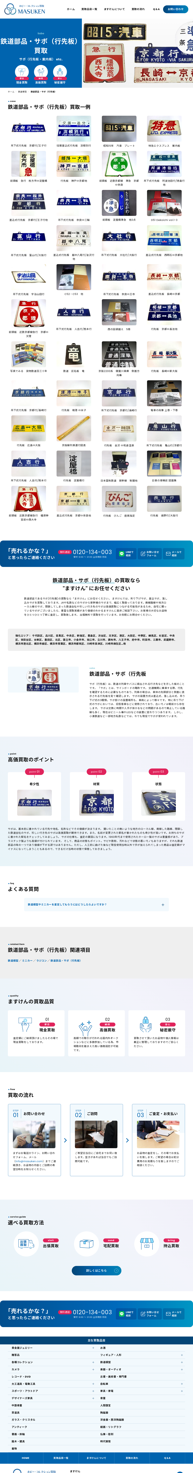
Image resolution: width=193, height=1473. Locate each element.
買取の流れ (138, 9)
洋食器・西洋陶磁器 (112, 1420)
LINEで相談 (130, 553)
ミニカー (27, 961)
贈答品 (16, 1355)
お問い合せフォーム (153, 553)
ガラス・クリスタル (23, 1420)
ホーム (71, 9)
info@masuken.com (29, 1161)
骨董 (103, 1398)
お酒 (103, 1348)
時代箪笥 (105, 1441)
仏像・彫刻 (107, 1434)
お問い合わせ (176, 9)
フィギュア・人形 (110, 1355)
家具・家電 (107, 1391)
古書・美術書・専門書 (113, 1377)
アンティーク (19, 1427)
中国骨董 (17, 1405)
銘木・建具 (18, 1441)
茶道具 (16, 1413)
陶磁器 (104, 1413)
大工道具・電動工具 (23, 1384)
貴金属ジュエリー (22, 1348)
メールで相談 (177, 553)
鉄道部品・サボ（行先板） (66, 961)
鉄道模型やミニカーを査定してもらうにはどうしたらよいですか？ (67, 904)
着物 (14, 1449)
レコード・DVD (21, 1377)
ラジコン (41, 961)
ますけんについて (114, 9)
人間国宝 (105, 1405)
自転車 (104, 1384)
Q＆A (156, 9)
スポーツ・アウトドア (25, 1391)
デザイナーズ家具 (22, 1398)
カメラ (16, 1369)
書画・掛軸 (18, 1434)
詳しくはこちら (96, 1271)
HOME (25, 1458)
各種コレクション (22, 1362)
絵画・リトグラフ (110, 1427)
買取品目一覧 (89, 9)
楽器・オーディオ (110, 1369)
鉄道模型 (22, 91)
